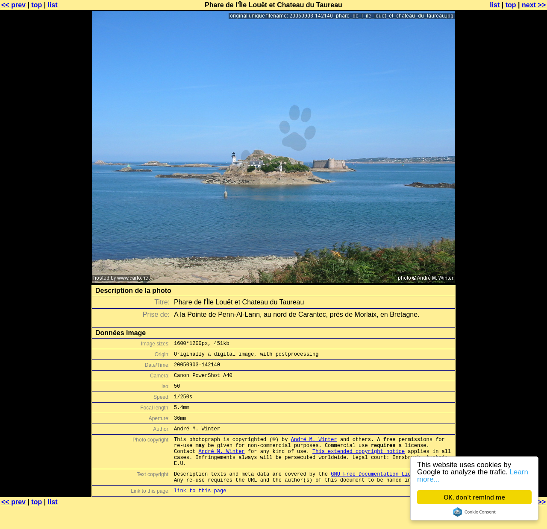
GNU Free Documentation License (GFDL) (387, 493)
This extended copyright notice (358, 466)
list (53, 5)
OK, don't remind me (474, 497)
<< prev (13, 5)
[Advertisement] (512, 211)
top (36, 5)
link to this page (200, 512)
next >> (534, 5)
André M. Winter (314, 452)
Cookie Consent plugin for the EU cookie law (474, 512)
